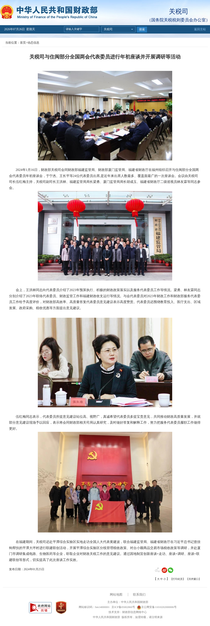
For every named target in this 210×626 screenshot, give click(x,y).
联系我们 (139, 594)
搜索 (142, 29)
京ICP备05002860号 (123, 607)
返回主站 (200, 29)
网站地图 (116, 594)
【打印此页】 (177, 579)
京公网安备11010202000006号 (157, 607)
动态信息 (33, 42)
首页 (23, 42)
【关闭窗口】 (193, 579)
